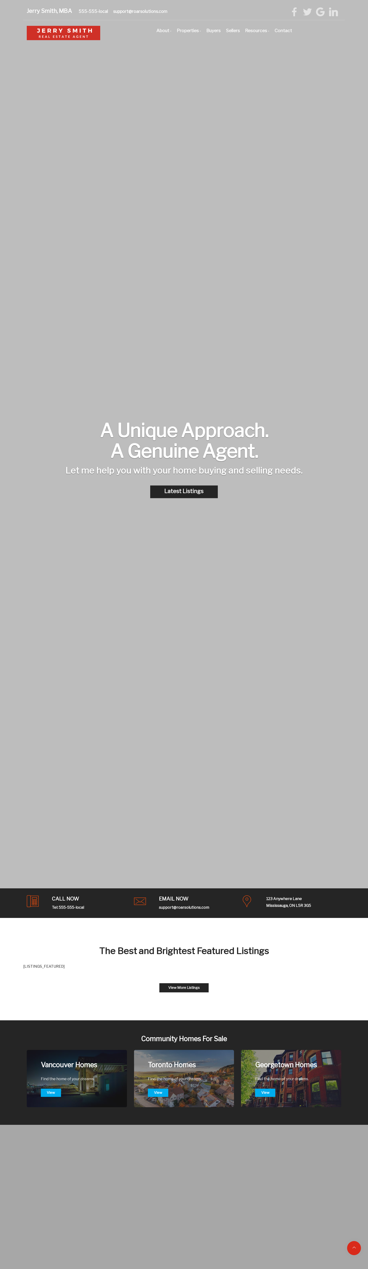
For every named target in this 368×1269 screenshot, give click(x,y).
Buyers (213, 30)
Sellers (233, 30)
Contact (283, 30)
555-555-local (93, 11)
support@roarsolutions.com (140, 11)
